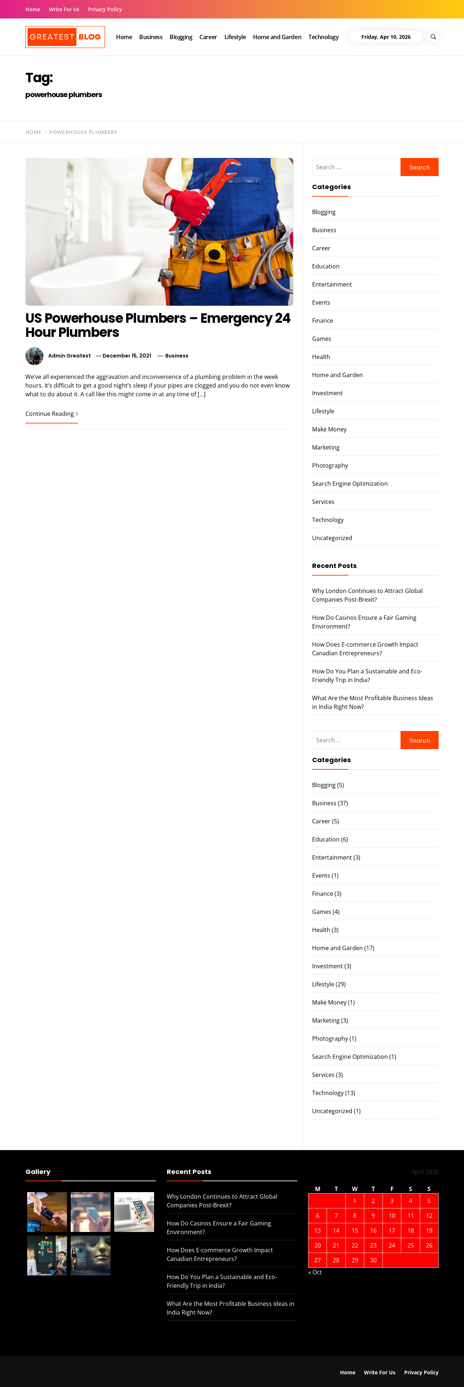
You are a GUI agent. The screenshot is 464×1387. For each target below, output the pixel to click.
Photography (330, 465)
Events (321, 302)
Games (321, 339)
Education (326, 266)
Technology (323, 37)
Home (32, 9)
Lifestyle (235, 37)
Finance (322, 321)
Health (321, 357)
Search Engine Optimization (350, 484)
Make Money (329, 429)
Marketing (326, 447)
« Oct (315, 1272)
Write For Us (64, 9)
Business (150, 37)
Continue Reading (51, 414)
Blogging (181, 37)
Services (323, 502)
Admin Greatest (69, 355)
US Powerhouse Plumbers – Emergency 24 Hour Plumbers (157, 325)
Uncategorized (332, 538)
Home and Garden (277, 37)
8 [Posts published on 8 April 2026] (354, 1216)
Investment (327, 393)
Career (208, 37)
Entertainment (332, 284)
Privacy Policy (105, 9)
